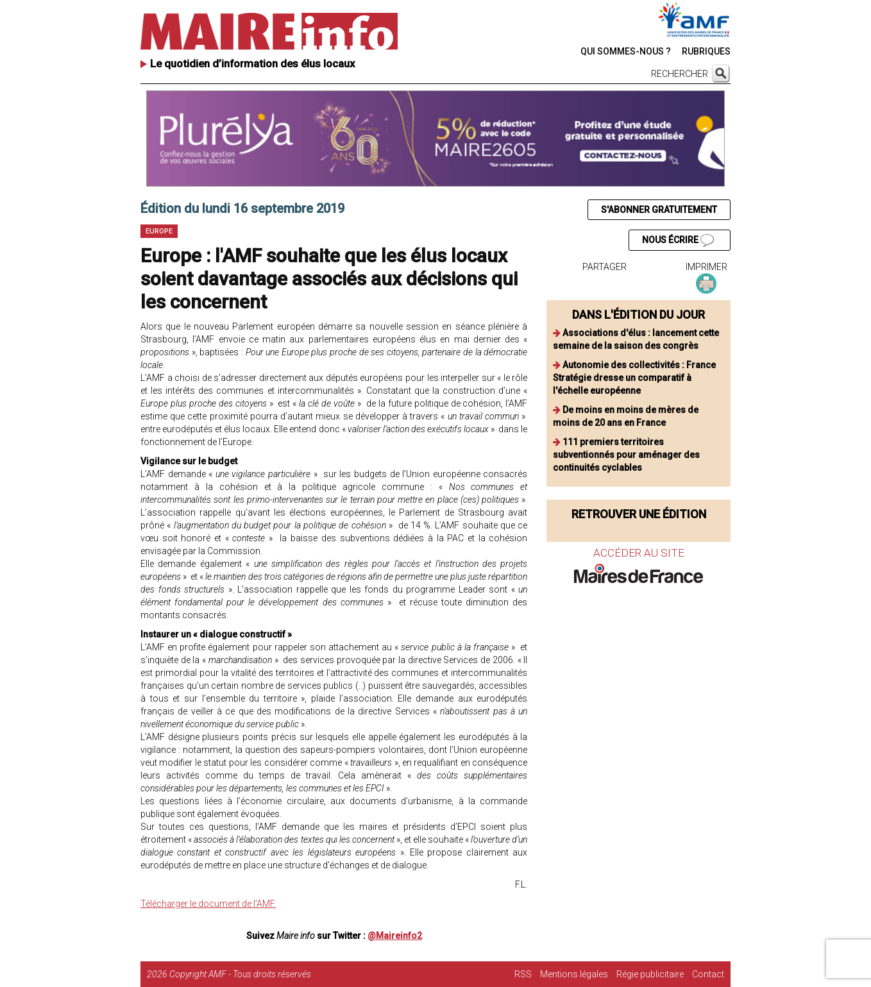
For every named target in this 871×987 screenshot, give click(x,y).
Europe (159, 231)
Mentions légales (574, 974)
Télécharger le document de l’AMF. (208, 903)
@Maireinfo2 (395, 936)
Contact (708, 974)
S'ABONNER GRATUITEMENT (659, 210)
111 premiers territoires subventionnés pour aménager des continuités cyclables (626, 455)
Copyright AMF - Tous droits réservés (240, 974)
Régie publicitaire (650, 974)
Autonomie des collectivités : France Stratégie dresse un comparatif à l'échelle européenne (634, 378)
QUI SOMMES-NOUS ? (625, 51)
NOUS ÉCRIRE (678, 240)
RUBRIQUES (706, 51)
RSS (523, 974)
